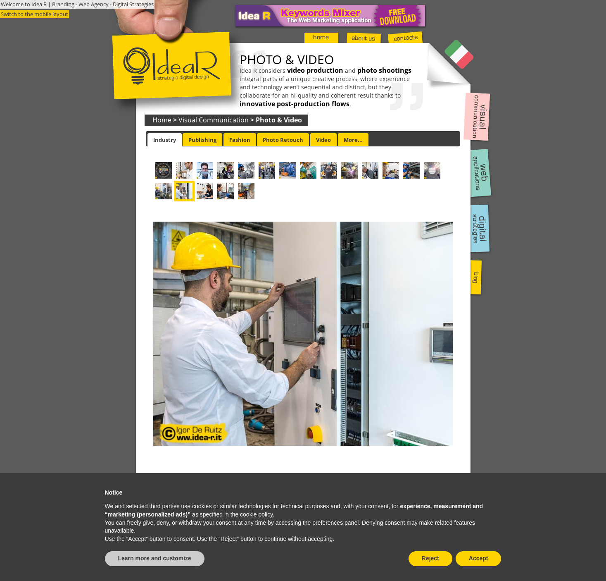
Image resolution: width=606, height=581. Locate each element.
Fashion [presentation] (239, 139)
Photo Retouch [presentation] (283, 139)
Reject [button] (430, 558)
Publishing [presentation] (202, 139)
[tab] (164, 139)
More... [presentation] (353, 139)
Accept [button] (478, 558)
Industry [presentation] (164, 139)
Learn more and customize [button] (154, 558)
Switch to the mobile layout (34, 14)
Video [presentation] (323, 139)
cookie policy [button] (256, 514)
